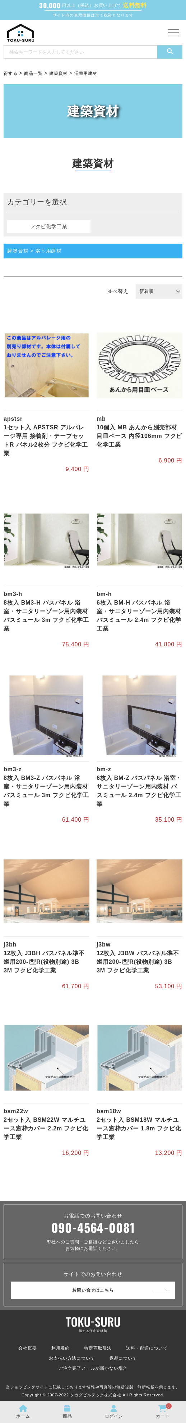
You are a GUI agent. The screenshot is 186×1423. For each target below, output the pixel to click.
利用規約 (60, 1348)
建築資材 (58, 73)
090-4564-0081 (93, 1227)
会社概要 (27, 1348)
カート (164, 1411)
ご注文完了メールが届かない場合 (93, 1368)
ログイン (114, 1412)
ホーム (23, 1412)
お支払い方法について (72, 1358)
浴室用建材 (85, 73)
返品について (123, 1358)
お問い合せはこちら (93, 1290)
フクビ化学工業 (49, 226)
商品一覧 (33, 73)
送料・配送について (147, 1348)
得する (11, 73)
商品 (67, 1412)
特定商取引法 (98, 1348)
